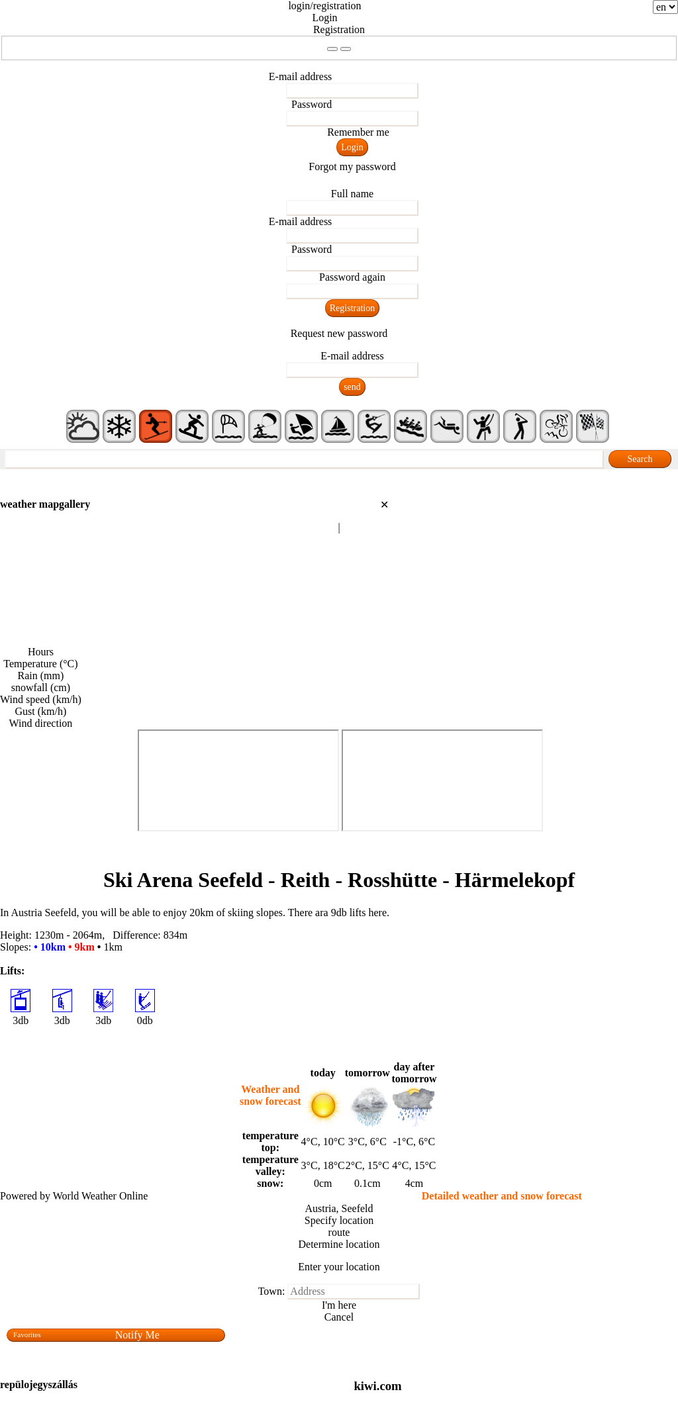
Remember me (358, 132)
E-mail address (300, 76)
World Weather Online (100, 1195)
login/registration (324, 5)
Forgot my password (352, 166)
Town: (271, 1291)
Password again (352, 277)
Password (311, 104)
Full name (352, 193)
